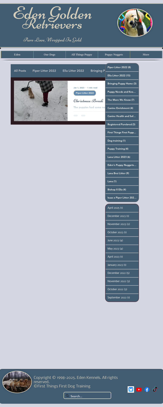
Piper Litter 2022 (44, 71)
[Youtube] (139, 389)
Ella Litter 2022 (73, 71)
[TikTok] (155, 389)
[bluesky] (131, 389)
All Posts (20, 71)
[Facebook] (147, 389)
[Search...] (87, 396)
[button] (49, 54)
